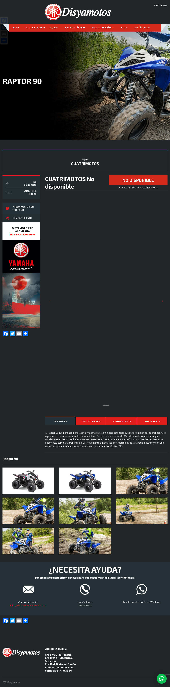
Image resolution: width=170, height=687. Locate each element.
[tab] (60, 421)
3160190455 (161, 5)
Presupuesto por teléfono (20, 208)
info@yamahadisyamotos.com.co (28, 605)
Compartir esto (19, 218)
